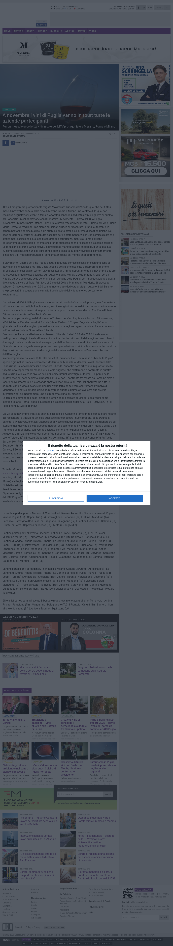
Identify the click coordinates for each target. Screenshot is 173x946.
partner (50, 450)
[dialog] (86, 473)
